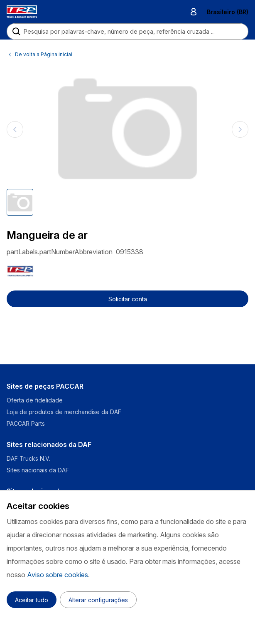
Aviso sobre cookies (57, 575)
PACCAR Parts (26, 423)
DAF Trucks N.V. (28, 458)
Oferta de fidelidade (35, 400)
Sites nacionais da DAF (38, 470)
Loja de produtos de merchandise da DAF (64, 411)
